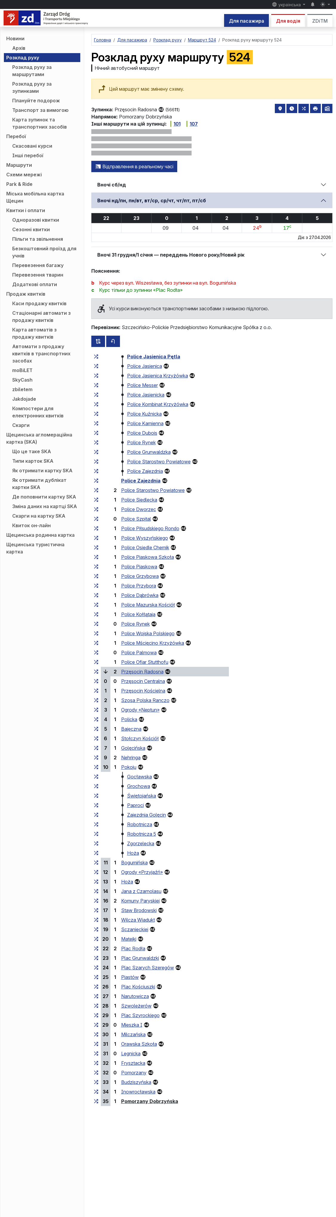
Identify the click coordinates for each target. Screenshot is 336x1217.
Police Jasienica (144, 366)
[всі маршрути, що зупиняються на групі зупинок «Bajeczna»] (96, 729)
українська (287, 4)
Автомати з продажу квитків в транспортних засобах (41, 353)
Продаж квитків (25, 294)
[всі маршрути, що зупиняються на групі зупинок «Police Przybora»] (96, 586)
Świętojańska (141, 796)
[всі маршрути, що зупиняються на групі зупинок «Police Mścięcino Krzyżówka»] (96, 643)
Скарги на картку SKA (38, 516)
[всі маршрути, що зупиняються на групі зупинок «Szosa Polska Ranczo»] (96, 700)
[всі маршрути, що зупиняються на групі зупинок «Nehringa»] (96, 758)
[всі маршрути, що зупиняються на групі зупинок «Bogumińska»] (96, 863)
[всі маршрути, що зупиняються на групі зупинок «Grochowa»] (96, 786)
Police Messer (142, 385)
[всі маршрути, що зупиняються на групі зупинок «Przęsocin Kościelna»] (96, 691)
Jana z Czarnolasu (141, 891)
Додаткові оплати (34, 284)
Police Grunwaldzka (149, 452)
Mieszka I (131, 1025)
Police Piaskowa (139, 567)
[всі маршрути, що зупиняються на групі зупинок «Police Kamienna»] (96, 423)
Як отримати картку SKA (42, 470)
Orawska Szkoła (139, 1044)
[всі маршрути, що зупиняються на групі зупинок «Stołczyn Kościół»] (96, 738)
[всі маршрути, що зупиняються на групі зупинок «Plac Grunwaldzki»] (96, 958)
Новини (15, 38)
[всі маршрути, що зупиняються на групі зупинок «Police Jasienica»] (96, 366)
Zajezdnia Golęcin (146, 815)
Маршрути (19, 165)
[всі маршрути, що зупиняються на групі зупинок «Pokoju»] (96, 767)
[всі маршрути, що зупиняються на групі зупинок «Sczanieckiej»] (96, 929)
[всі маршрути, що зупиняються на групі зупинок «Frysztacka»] (96, 1063)
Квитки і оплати (25, 210)
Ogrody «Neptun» (140, 710)
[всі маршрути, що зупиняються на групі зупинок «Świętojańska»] (96, 796)
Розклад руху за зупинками (32, 87)
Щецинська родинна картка (40, 535)
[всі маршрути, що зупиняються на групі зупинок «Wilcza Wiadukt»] (96, 920)
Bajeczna (131, 729)
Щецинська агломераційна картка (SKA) (39, 438)
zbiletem (22, 389)
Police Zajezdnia (145, 471)
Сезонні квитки (31, 229)
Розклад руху (22, 58)
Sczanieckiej (134, 929)
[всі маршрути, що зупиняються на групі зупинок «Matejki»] (96, 939)
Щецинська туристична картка (35, 548)
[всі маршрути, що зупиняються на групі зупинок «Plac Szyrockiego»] (96, 1015)
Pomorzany (134, 1073)
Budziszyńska (136, 1082)
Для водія (288, 21)
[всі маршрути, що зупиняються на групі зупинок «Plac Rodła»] (96, 948)
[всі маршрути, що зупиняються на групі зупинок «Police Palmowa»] (96, 652)
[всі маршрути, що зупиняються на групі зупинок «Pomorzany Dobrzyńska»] (96, 1101)
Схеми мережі (24, 175)
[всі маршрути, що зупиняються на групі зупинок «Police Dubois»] (96, 433)
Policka (129, 719)
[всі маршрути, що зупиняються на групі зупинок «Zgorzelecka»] (96, 843)
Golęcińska (133, 748)
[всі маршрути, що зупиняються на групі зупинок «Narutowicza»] (96, 996)
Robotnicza (139, 824)
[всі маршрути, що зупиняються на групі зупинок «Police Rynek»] (96, 442)
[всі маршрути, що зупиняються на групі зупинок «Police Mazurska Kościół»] (96, 605)
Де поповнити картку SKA (44, 497)
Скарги (21, 425)
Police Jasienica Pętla (153, 357)
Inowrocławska (138, 1092)
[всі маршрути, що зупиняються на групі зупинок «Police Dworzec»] (96, 509)
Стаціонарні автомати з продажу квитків (41, 316)
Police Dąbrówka (139, 595)
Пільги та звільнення (37, 239)
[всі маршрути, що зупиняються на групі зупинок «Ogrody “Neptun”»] (96, 710)
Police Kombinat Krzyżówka (157, 404)
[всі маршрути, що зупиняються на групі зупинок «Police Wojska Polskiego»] (96, 633)
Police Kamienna (145, 423)
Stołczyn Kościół (140, 738)
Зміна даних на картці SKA (44, 506)
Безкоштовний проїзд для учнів (44, 252)
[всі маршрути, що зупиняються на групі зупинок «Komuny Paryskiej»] (96, 901)
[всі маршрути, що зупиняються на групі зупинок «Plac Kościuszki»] (96, 987)
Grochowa (138, 786)
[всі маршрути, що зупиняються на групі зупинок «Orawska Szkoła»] (96, 1044)
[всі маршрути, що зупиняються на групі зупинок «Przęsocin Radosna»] (96, 672)
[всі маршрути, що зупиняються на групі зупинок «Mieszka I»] (96, 1025)
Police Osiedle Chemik (145, 547)
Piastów (130, 977)
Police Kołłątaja (138, 614)
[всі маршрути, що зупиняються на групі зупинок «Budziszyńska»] (96, 1082)
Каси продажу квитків (39, 303)
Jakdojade (24, 399)
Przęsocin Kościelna (143, 691)
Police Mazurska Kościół (148, 605)
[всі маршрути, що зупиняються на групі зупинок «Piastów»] (96, 977)
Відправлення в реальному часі (134, 166)
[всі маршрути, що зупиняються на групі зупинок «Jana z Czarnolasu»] (96, 891)
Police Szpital (136, 519)
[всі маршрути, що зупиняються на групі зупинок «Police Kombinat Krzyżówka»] (96, 404)
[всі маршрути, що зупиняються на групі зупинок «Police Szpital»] (96, 519)
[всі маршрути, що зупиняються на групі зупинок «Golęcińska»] (96, 748)
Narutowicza (135, 996)
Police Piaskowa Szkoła (147, 557)
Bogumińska (134, 863)
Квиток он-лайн (31, 525)
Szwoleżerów (136, 1006)
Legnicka (131, 1053)
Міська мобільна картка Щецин (35, 197)
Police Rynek (141, 442)
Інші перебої (27, 155)
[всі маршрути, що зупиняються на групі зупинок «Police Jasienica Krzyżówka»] (96, 376)
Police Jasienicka (145, 395)
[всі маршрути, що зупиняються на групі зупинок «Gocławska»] (96, 777)
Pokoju (128, 767)
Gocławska (139, 777)
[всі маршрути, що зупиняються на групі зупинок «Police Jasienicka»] (96, 395)
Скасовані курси (32, 146)
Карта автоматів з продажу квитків (34, 333)
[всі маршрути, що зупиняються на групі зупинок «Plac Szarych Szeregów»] (96, 968)
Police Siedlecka (139, 500)
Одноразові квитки (35, 220)
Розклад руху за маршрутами (32, 70)
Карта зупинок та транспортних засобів (39, 123)
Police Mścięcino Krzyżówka (152, 643)
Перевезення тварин (37, 275)
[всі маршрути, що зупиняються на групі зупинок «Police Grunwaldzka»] (96, 452)
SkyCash (22, 380)
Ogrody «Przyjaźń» (142, 872)
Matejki (128, 939)
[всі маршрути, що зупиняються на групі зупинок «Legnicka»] (96, 1053)
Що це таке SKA (31, 451)
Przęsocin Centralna (143, 681)
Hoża (133, 853)
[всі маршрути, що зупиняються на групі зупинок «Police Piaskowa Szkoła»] (96, 557)
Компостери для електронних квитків (38, 412)
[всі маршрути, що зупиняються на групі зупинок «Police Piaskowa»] (96, 567)
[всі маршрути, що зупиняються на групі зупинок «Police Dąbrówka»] (96, 595)
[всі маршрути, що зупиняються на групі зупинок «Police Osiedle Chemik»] (96, 547)
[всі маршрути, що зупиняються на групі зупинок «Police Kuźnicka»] (96, 414)
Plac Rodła (133, 948)
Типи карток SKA (32, 461)
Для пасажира (246, 21)
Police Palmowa (139, 652)
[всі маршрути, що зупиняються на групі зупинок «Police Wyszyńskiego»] (96, 538)
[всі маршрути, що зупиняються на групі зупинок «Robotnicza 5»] (96, 834)
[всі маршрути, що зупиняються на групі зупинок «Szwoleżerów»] (96, 1006)
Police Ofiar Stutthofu (144, 662)
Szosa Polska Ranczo (145, 700)
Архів (18, 48)
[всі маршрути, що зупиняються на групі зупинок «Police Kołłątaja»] (96, 614)
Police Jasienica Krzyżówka (157, 376)
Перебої (16, 136)
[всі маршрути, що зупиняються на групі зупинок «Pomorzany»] (96, 1073)
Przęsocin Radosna (142, 672)
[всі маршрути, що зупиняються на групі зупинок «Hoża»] (96, 853)
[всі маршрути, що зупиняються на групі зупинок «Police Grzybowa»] (96, 576)
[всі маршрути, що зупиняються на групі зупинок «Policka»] (96, 719)
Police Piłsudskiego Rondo (150, 528)
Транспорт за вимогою (40, 110)
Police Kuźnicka (144, 414)
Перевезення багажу (38, 265)
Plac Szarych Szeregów (147, 968)
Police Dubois (142, 433)
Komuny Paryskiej (140, 901)
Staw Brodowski (139, 910)
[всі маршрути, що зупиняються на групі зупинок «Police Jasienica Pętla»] (96, 357)
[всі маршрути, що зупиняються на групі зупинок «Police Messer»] (96, 385)
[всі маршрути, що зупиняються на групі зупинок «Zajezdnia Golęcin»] (96, 815)
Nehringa (131, 758)
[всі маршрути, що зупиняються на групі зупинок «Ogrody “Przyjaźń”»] (96, 872)
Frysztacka (133, 1063)
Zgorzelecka (140, 843)
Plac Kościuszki (138, 987)
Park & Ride (19, 184)
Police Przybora (138, 586)
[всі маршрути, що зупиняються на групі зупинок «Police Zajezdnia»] (96, 471)
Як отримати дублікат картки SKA (39, 483)
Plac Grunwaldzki (140, 958)
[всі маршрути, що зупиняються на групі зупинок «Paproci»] (96, 805)
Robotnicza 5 (141, 834)
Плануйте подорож (36, 101)
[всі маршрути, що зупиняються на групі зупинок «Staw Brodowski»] (96, 910)
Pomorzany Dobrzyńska (149, 1101)
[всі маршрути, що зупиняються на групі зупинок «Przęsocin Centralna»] (96, 681)
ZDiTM (320, 21)
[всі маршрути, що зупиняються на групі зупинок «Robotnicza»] (96, 824)
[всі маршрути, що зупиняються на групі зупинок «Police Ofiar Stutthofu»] (96, 662)
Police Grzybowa (140, 576)
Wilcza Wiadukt (138, 920)
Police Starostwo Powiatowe (159, 462)
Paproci (135, 805)
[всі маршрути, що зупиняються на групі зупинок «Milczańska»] (96, 1034)
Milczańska (133, 1034)
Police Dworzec (138, 509)
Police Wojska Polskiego (148, 633)
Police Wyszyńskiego (144, 538)
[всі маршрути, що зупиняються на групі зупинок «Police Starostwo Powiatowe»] (96, 462)
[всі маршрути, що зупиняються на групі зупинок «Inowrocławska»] (96, 1092)
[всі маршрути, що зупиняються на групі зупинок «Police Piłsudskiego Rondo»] (96, 528)
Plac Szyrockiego (140, 1015)
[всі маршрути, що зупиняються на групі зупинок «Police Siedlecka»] (96, 500)
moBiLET (22, 370)
